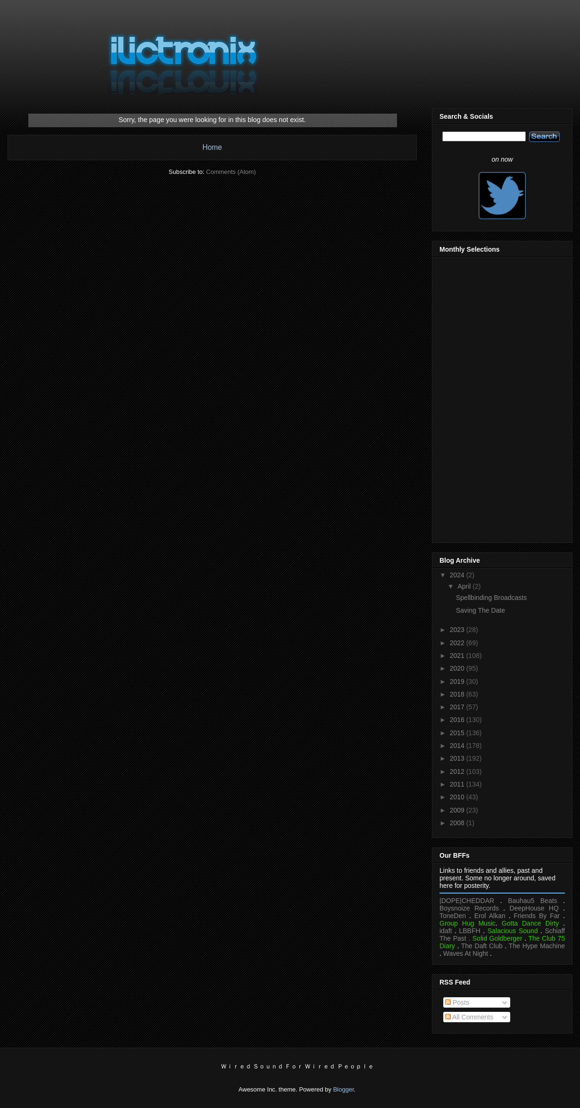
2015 (458, 733)
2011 (458, 784)
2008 (458, 823)
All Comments (469, 1017)
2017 (458, 707)
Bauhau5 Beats (532, 900)
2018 (458, 694)
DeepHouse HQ (534, 908)
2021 (458, 655)
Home (212, 147)
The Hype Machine (537, 946)
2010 (458, 797)
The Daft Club (482, 946)
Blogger (343, 1089)
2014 (458, 745)
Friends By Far (537, 915)
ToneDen (452, 915)
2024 (458, 575)
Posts (457, 1002)
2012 (458, 771)
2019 (458, 681)
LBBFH (470, 931)
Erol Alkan (489, 915)
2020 (458, 668)
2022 (458, 643)
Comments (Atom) (231, 171)
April (464, 586)
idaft (445, 931)
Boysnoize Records (469, 908)
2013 (458, 758)
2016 (458, 719)
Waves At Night (465, 953)
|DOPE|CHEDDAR (466, 900)
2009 (458, 810)
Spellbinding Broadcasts (491, 597)
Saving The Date (480, 610)
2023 (458, 629)
